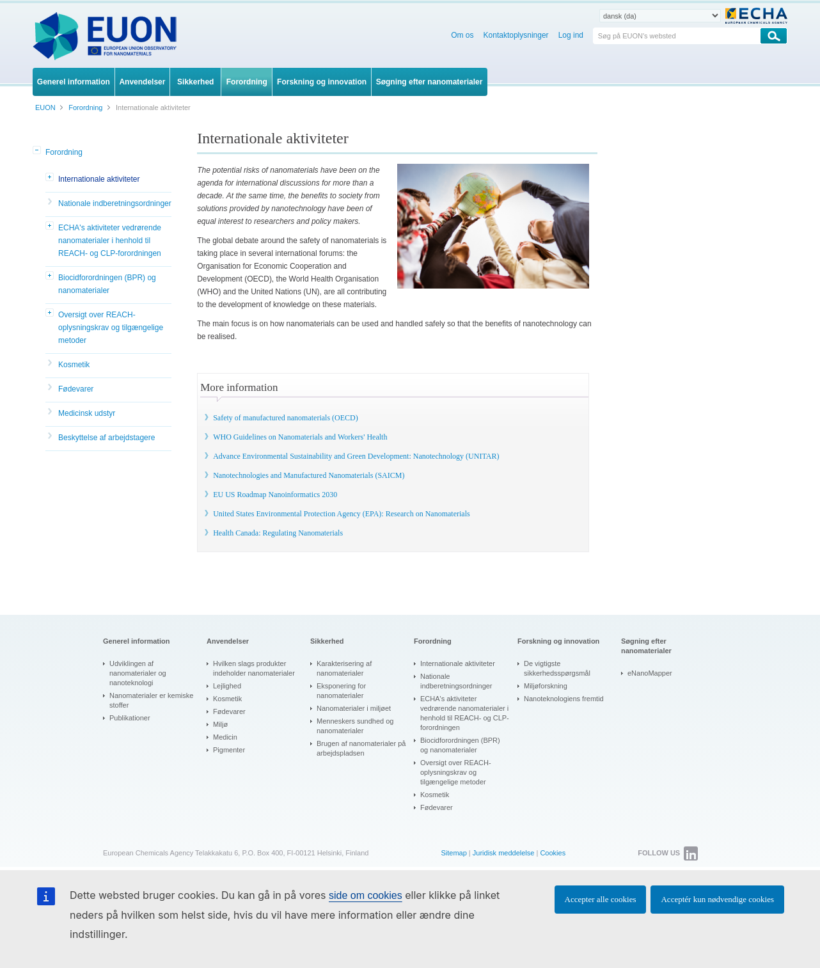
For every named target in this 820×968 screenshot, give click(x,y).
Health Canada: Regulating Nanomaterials (278, 532)
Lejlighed (227, 686)
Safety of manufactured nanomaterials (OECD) (285, 417)
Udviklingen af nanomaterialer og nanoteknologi (137, 673)
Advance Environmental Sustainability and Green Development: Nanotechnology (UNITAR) (356, 456)
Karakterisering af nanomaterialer (344, 668)
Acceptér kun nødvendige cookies (717, 899)
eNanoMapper (649, 673)
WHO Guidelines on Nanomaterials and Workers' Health (300, 436)
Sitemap (453, 853)
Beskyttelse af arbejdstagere (106, 437)
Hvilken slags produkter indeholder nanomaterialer (254, 668)
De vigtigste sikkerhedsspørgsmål (557, 668)
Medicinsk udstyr (86, 413)
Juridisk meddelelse (504, 853)
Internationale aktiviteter (98, 179)
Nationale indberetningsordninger (114, 203)
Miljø (220, 724)
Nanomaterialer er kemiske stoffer (151, 700)
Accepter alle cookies (600, 899)
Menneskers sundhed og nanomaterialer (355, 725)
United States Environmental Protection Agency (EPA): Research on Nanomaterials (341, 513)
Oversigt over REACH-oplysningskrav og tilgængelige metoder (110, 327)
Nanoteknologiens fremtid (564, 698)
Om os (462, 35)
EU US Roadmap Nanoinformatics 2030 (275, 494)
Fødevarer (75, 389)
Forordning (64, 152)
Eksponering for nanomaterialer (341, 690)
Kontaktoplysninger (516, 35)
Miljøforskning (545, 686)
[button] (38, 151)
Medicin (225, 737)
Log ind (570, 35)
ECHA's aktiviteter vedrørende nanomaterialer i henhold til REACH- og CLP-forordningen (109, 240)
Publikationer (129, 718)
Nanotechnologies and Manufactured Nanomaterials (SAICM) (308, 475)
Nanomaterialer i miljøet (354, 708)
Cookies (552, 853)
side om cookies (365, 895)
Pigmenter (229, 750)
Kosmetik (74, 364)
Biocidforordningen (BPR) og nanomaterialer (107, 284)
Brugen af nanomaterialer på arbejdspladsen (361, 748)
